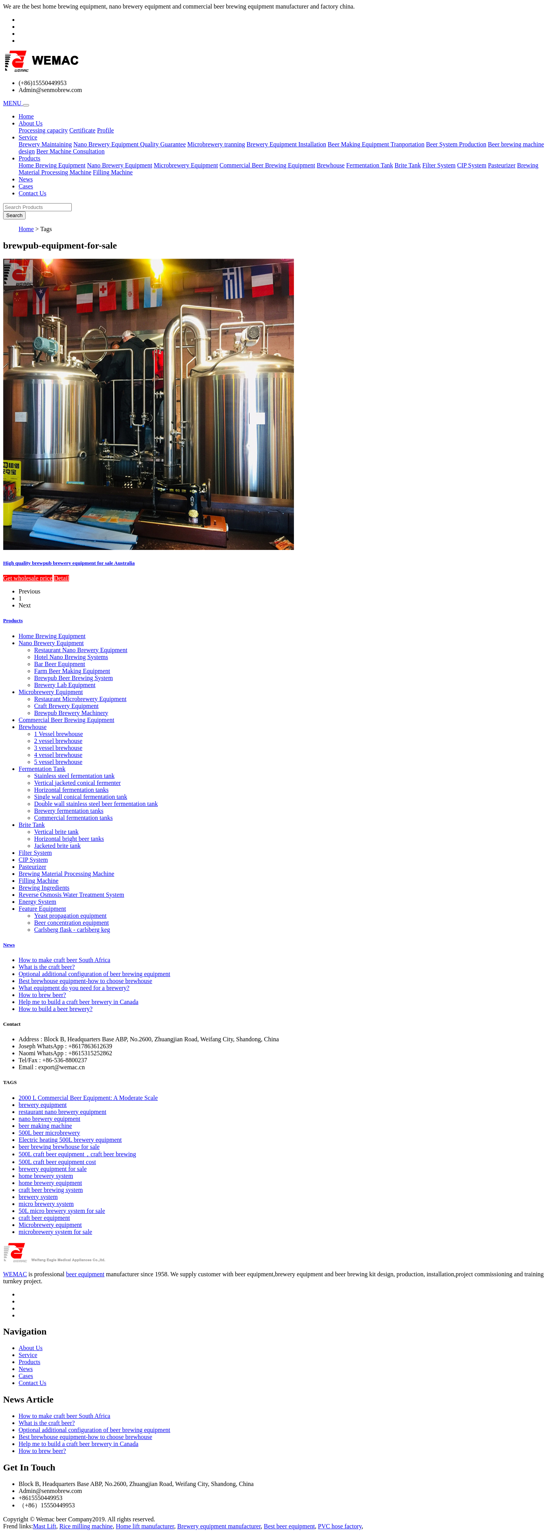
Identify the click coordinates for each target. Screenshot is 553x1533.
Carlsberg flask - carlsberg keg (72, 929)
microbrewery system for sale (55, 1231)
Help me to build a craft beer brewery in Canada (78, 1002)
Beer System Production (456, 144)
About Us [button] (31, 123)
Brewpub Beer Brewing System (73, 678)
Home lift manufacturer (145, 1526)
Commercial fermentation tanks (73, 817)
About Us (31, 1348)
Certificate (82, 130)
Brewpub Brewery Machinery (71, 713)
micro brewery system (46, 1204)
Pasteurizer (501, 165)
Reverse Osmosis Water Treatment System (71, 894)
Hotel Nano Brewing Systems (71, 657)
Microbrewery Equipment (186, 165)
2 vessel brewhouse (58, 741)
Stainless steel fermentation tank (74, 776)
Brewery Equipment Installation (286, 144)
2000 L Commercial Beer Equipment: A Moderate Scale (88, 1098)
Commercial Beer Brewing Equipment (267, 165)
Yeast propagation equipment (70, 915)
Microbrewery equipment (50, 1225)
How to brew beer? (42, 995)
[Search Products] (37, 207)
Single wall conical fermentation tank (80, 796)
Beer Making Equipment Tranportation (376, 144)
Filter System (439, 165)
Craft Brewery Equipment (66, 706)
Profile (105, 130)
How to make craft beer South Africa (64, 960)
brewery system (38, 1197)
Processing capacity (43, 130)
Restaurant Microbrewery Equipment (80, 699)
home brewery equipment (50, 1183)
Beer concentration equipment (71, 922)
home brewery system (46, 1176)
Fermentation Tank (369, 165)
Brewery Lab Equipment (64, 685)
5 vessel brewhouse (58, 762)
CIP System (471, 165)
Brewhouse (331, 165)
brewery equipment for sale (52, 1169)
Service (28, 1355)
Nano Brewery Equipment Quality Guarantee (129, 144)
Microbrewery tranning (216, 144)
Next (25, 605)
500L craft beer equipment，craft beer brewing (77, 1154)
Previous (29, 591)
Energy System (37, 901)
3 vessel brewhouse (58, 748)
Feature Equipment (42, 908)
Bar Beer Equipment (59, 664)
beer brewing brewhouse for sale (59, 1146)
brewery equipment (43, 1104)
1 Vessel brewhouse (58, 734)
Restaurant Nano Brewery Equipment (80, 650)
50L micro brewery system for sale (62, 1211)
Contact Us (33, 193)
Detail (61, 578)
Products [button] (29, 158)
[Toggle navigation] (26, 105)
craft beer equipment (44, 1218)
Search (14, 215)
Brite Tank (407, 165)
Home (26, 116)
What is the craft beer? (47, 967)
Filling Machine (113, 172)
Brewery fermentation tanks (69, 810)
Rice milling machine (86, 1526)
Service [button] (28, 137)
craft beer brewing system (51, 1190)
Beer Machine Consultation (70, 151)
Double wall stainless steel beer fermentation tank (96, 803)
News (26, 179)
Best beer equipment (289, 1526)
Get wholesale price (27, 578)
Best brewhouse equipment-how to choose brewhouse (85, 981)
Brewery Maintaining (45, 144)
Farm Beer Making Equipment (72, 671)
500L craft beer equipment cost (57, 1162)
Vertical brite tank (56, 831)
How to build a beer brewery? (56, 1009)
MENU (13, 103)
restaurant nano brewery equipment (62, 1111)
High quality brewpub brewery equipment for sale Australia (69, 563)
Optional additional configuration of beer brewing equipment (94, 974)
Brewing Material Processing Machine (66, 873)
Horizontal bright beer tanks (69, 838)
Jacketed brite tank (57, 845)
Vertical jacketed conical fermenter (77, 783)
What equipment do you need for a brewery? (74, 988)
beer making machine (45, 1125)
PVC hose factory (340, 1526)
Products (13, 620)
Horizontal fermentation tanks (71, 790)
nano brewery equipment (49, 1118)
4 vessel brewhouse (58, 755)
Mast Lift (44, 1526)
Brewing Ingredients (44, 887)
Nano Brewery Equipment (119, 165)
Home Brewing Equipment (52, 165)
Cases (26, 186)
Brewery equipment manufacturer (219, 1526)
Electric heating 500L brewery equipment (70, 1139)
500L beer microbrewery (49, 1132)
